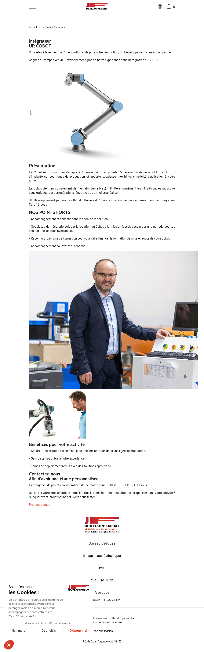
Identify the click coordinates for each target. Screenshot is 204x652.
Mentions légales (102, 630)
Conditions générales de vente (102, 622)
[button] (9, 645)
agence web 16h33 (110, 641)
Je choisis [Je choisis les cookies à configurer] (48, 630)
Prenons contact (40, 504)
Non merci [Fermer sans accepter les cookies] (19, 630)
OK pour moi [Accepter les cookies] (78, 630)
